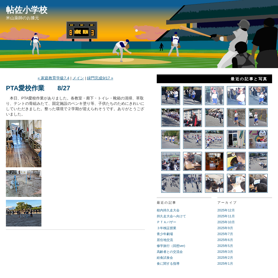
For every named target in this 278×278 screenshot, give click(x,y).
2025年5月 (225, 246)
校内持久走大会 (168, 210)
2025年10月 (226, 222)
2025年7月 (225, 234)
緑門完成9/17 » (100, 78)
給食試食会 (165, 257)
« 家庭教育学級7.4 (53, 78)
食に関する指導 (168, 263)
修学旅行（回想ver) (171, 246)
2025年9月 (225, 228)
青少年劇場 (165, 234)
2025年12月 (226, 210)
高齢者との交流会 (170, 251)
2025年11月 (226, 216)
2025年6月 (225, 240)
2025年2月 (225, 257)
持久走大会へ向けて (171, 216)
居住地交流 (165, 240)
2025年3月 (225, 251)
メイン (78, 78)
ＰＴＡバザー (166, 222)
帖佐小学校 (26, 10)
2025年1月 (225, 263)
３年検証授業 (166, 228)
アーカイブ (227, 202)
